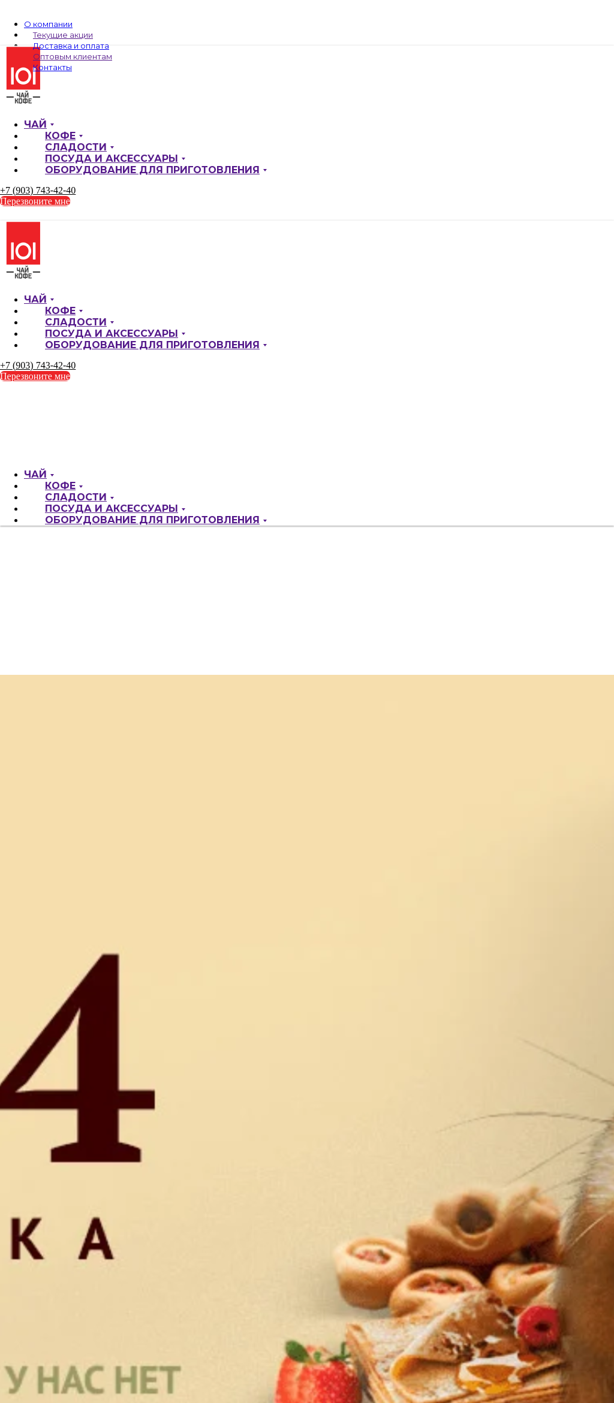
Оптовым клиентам (72, 56)
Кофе (60, 135)
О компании (48, 24)
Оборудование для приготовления (152, 170)
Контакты (52, 67)
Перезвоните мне (35, 201)
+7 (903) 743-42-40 (38, 190)
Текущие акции (63, 35)
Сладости (76, 147)
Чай (35, 124)
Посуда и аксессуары (111, 158)
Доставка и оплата (71, 45)
